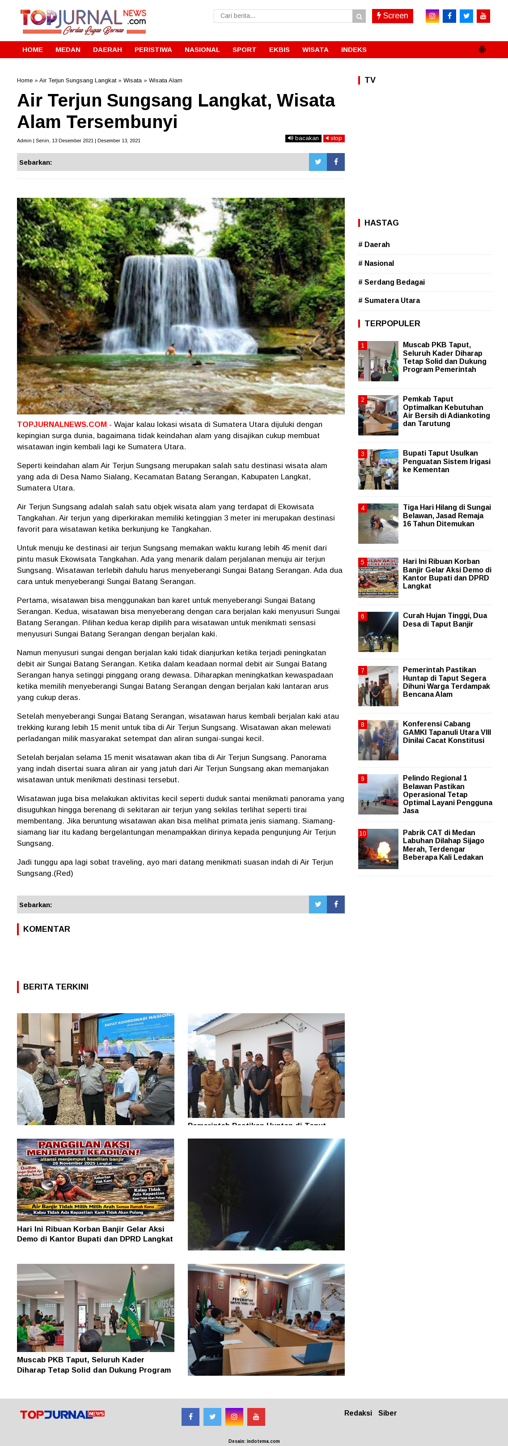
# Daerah (374, 244)
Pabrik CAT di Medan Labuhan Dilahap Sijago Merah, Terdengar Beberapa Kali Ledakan (443, 845)
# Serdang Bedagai (391, 282)
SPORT (245, 49)
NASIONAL (202, 49)
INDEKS (354, 49)
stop (334, 138)
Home (25, 80)
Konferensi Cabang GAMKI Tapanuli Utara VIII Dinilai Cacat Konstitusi (447, 732)
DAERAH (107, 49)
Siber (387, 1413)
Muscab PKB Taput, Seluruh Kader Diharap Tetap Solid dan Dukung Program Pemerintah (94, 1370)
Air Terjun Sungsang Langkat (77, 80)
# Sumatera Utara (389, 300)
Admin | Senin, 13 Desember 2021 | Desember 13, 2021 (78, 140)
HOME (32, 49)
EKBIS (279, 49)
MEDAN (67, 49)
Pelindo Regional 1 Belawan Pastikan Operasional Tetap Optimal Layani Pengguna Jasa (447, 794)
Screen (392, 15)
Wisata (132, 80)
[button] (482, 45)
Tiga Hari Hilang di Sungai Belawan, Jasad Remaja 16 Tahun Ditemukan (447, 515)
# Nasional (376, 263)
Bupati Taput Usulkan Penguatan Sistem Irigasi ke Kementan (447, 461)
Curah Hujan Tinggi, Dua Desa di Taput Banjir (445, 619)
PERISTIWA (153, 49)
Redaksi (358, 1413)
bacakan (303, 138)
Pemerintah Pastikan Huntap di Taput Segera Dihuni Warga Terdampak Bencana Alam (446, 682)
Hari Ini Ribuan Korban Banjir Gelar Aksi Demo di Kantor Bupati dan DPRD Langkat (447, 574)
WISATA (315, 49)
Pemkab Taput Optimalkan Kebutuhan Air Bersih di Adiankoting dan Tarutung (446, 411)
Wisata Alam (165, 80)
